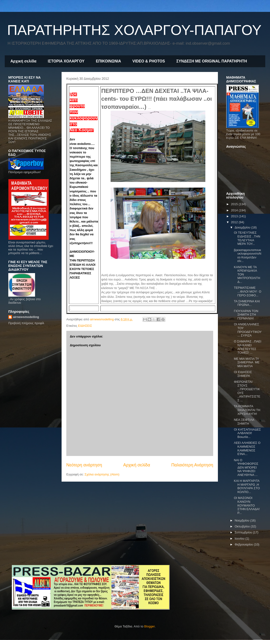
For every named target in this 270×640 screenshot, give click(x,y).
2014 (235, 210)
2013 (235, 216)
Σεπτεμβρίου (244, 532)
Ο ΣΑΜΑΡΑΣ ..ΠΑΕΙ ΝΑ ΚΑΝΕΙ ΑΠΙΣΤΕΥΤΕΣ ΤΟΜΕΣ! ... (247, 347)
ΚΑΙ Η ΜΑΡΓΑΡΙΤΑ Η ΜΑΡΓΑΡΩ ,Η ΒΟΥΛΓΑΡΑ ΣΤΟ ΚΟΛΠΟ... (247, 486)
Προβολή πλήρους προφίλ (26, 323)
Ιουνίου (240, 538)
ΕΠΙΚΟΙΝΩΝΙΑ (108, 61)
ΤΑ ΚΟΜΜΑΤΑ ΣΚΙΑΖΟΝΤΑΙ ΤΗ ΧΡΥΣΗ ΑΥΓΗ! (247, 409)
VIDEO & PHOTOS (148, 61)
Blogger (149, 626)
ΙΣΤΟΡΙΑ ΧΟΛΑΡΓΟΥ (66, 61)
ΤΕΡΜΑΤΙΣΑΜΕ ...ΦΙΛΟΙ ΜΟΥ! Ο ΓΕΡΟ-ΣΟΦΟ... (247, 291)
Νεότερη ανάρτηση (84, 465)
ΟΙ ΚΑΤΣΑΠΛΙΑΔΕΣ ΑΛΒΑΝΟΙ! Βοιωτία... (247, 433)
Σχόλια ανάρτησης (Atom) (102, 474)
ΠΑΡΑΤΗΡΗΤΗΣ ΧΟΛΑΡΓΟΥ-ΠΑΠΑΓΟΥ (134, 30)
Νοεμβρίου (242, 520)
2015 (235, 204)
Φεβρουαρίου (244, 544)
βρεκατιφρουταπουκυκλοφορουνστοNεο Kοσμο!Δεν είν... (247, 255)
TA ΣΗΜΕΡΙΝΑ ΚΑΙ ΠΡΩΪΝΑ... (247, 303)
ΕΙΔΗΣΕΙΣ (85, 325)
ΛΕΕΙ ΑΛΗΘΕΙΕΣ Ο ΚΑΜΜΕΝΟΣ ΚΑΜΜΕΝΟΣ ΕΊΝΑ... (247, 448)
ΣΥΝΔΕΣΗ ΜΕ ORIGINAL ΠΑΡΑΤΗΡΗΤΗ (211, 61)
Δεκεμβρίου (243, 227)
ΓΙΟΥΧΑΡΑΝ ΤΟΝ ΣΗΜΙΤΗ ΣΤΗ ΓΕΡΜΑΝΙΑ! (246, 314)
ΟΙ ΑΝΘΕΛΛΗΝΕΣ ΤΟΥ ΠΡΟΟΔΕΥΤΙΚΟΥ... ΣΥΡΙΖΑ (247, 329)
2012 (235, 222)
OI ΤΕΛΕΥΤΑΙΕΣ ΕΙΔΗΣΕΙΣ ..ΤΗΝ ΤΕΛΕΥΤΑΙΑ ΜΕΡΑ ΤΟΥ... (247, 238)
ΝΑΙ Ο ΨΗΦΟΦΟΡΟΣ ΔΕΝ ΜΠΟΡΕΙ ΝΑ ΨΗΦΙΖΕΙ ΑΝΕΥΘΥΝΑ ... (246, 467)
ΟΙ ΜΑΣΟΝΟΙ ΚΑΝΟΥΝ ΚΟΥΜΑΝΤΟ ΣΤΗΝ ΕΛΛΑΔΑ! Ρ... (247, 505)
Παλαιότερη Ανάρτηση (192, 465)
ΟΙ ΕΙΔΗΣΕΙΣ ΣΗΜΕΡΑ (243, 374)
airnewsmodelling (26, 317)
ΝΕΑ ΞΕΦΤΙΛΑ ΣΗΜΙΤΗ (244, 421)
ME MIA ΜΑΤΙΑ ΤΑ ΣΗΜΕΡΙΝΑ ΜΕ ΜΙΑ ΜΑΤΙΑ (246, 362)
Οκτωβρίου (243, 526)
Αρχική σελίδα (23, 61)
